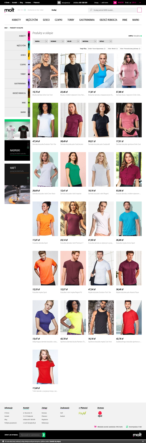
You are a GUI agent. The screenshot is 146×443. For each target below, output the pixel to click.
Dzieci (46, 19)
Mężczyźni (32, 19)
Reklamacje (45, 423)
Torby (70, 19)
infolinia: (80, 2)
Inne (124, 19)
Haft (61, 413)
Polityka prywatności (11, 423)
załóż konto (105, 3)
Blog (21, 2)
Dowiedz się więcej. (55, 441)
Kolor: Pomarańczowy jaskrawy (130, 49)
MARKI (23, 112)
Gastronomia (87, 19)
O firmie (7, 2)
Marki (135, 19)
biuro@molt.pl (66, 3)
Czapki (58, 19)
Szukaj (137, 10)
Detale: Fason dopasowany (97, 49)
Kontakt (14, 2)
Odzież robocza (108, 19)
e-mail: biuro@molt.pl (29, 423)
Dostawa (28, 2)
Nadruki (62, 416)
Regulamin (45, 419)
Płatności (36, 2)
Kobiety (16, 19)
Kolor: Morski (113, 49)
